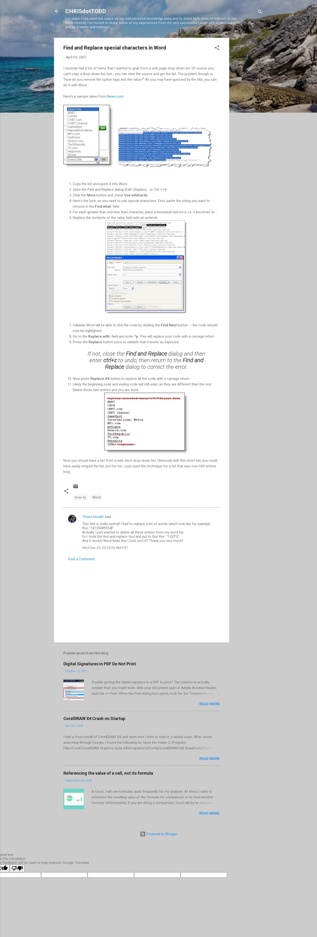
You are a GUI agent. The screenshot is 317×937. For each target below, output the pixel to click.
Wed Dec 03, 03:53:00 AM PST (105, 548)
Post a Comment (81, 559)
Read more (209, 704)
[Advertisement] (248, 108)
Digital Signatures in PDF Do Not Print (99, 663)
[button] (217, 48)
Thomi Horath (93, 517)
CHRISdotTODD (85, 11)
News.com (115, 96)
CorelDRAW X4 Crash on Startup (94, 718)
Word (96, 497)
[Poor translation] (17, 868)
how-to (80, 497)
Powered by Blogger (158, 834)
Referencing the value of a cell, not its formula (108, 773)
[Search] (260, 13)
